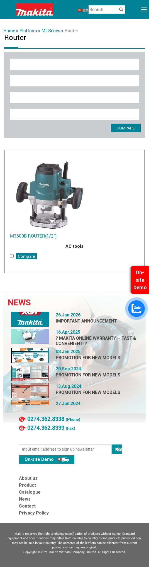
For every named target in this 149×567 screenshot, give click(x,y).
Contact (27, 506)
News (25, 499)
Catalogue (30, 492)
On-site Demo (47, 459)
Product (27, 485)
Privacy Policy (34, 513)
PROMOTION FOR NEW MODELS (88, 357)
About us (28, 478)
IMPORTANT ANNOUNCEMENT (86, 321)
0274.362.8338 (45, 419)
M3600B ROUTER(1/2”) (33, 236)
